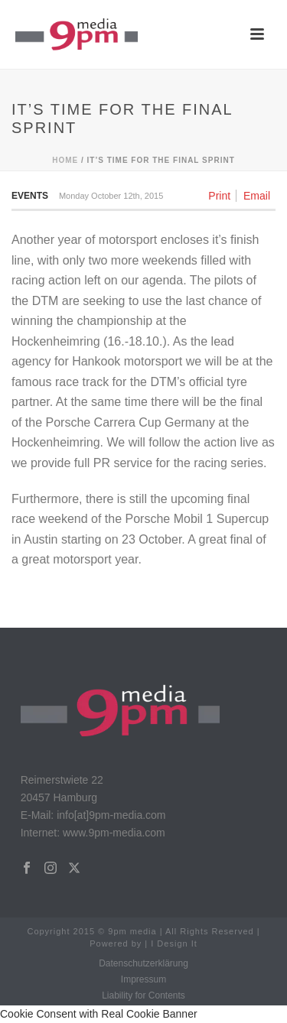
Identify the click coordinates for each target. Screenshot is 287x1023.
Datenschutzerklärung (143, 963)
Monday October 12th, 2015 (111, 195)
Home (65, 160)
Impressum (143, 979)
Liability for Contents (143, 995)
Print (219, 196)
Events (29, 195)
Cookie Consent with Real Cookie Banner (98, 1014)
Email (256, 196)
